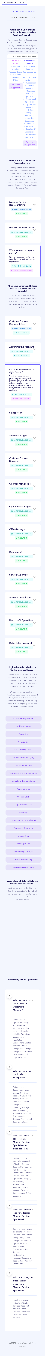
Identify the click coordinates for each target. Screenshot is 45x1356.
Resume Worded (14, 2)
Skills (33, 18)
